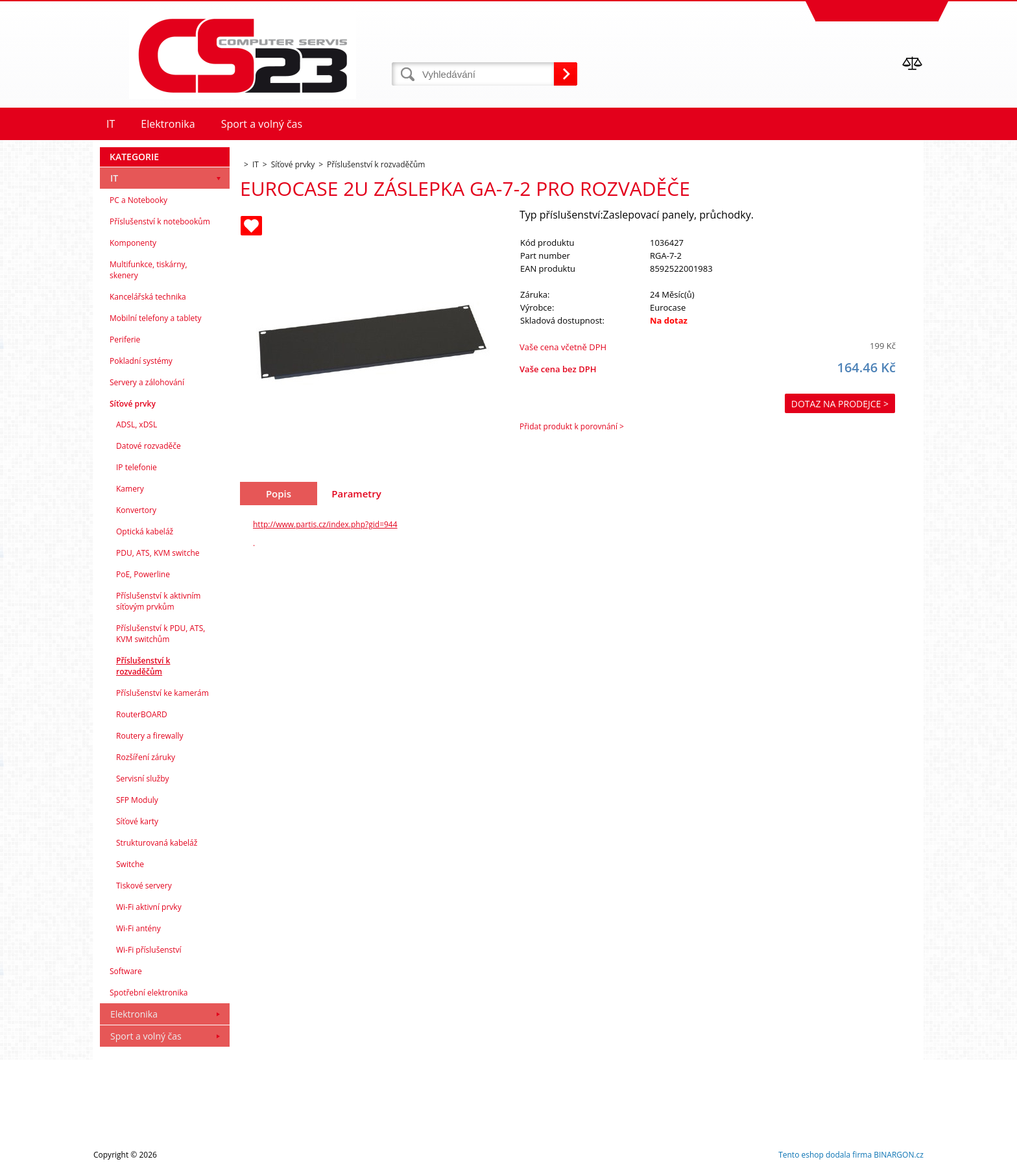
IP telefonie (136, 467)
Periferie (125, 339)
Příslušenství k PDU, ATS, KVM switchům (160, 634)
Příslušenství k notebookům (160, 221)
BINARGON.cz (899, 1154)
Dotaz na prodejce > (840, 404)
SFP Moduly (137, 799)
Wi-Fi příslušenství (149, 949)
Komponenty (133, 242)
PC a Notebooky (138, 200)
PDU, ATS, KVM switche (157, 552)
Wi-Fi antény (138, 928)
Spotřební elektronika (148, 992)
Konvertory (136, 510)
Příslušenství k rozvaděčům (143, 666)
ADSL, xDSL (136, 424)
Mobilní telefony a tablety (156, 318)
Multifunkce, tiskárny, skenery (148, 270)
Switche (130, 864)
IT (114, 178)
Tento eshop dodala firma (825, 1154)
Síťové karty (137, 821)
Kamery (130, 488)
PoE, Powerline (143, 574)
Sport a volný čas (146, 1036)
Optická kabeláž (144, 531)
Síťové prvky (133, 403)
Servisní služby (142, 778)
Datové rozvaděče (148, 445)
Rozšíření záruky (145, 757)
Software (126, 971)
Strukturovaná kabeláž (156, 842)
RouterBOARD (141, 714)
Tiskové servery (144, 885)
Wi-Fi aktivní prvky (149, 906)
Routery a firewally (150, 735)
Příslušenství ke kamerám (162, 692)
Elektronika (134, 1014)
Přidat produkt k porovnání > (572, 426)
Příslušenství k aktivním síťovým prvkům (158, 601)
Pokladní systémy (141, 360)
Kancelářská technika (148, 296)
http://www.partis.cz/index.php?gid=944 (325, 524)
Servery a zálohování (147, 382)
